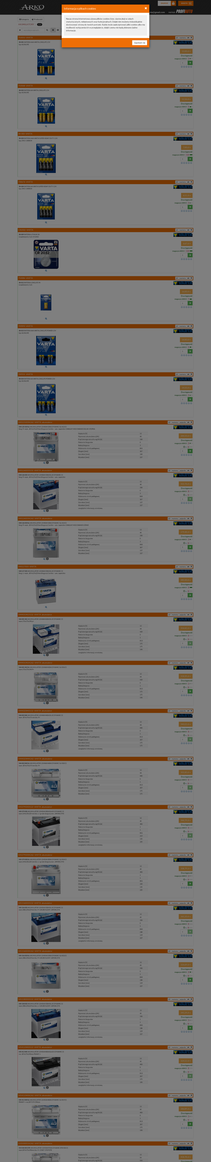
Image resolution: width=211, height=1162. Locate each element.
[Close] (146, 8)
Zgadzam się (139, 42)
